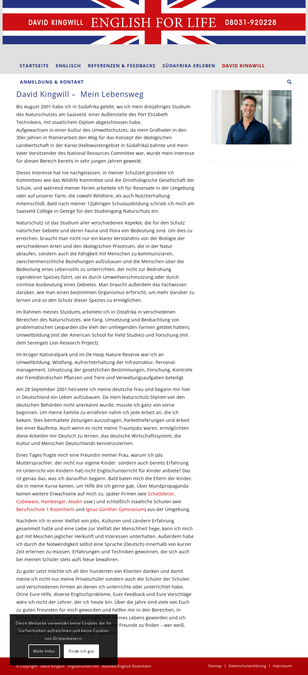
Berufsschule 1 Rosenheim (45, 509)
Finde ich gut (81, 651)
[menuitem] (34, 66)
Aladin (75, 501)
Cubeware (27, 501)
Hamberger (53, 501)
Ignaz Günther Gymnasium (115, 509)
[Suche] (288, 82)
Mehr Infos (44, 651)
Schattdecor (161, 494)
